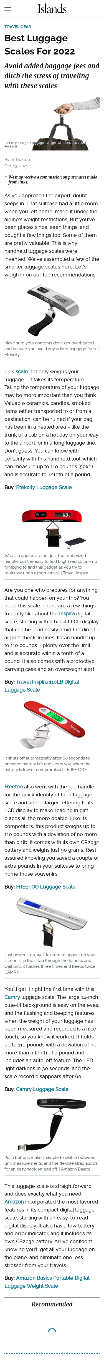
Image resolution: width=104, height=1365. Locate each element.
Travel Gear (17, 26)
